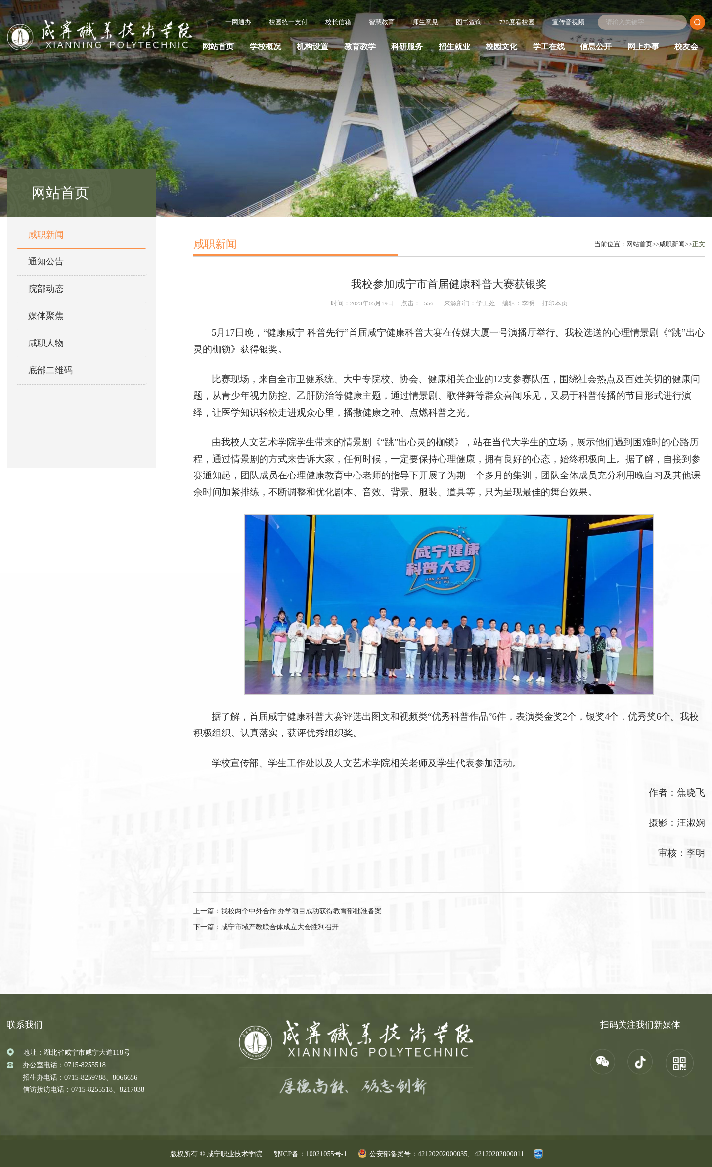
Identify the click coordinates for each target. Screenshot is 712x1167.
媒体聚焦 (46, 316)
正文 (698, 244)
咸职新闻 (46, 235)
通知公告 (46, 261)
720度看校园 (516, 22)
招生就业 (454, 47)
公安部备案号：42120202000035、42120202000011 (446, 1154)
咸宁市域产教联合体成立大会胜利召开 (280, 927)
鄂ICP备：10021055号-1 (310, 1154)
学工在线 (549, 47)
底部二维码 (50, 370)
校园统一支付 (288, 22)
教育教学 (360, 47)
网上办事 (643, 47)
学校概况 (265, 47)
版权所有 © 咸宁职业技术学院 (216, 1154)
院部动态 (46, 289)
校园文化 (501, 47)
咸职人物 (46, 343)
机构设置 (312, 47)
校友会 (686, 47)
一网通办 (238, 22)
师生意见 (425, 22)
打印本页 (555, 303)
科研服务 (407, 47)
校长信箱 (338, 22)
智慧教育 (382, 22)
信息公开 (596, 47)
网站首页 (218, 47)
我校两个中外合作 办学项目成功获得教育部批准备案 (301, 911)
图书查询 (469, 22)
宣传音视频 (568, 22)
